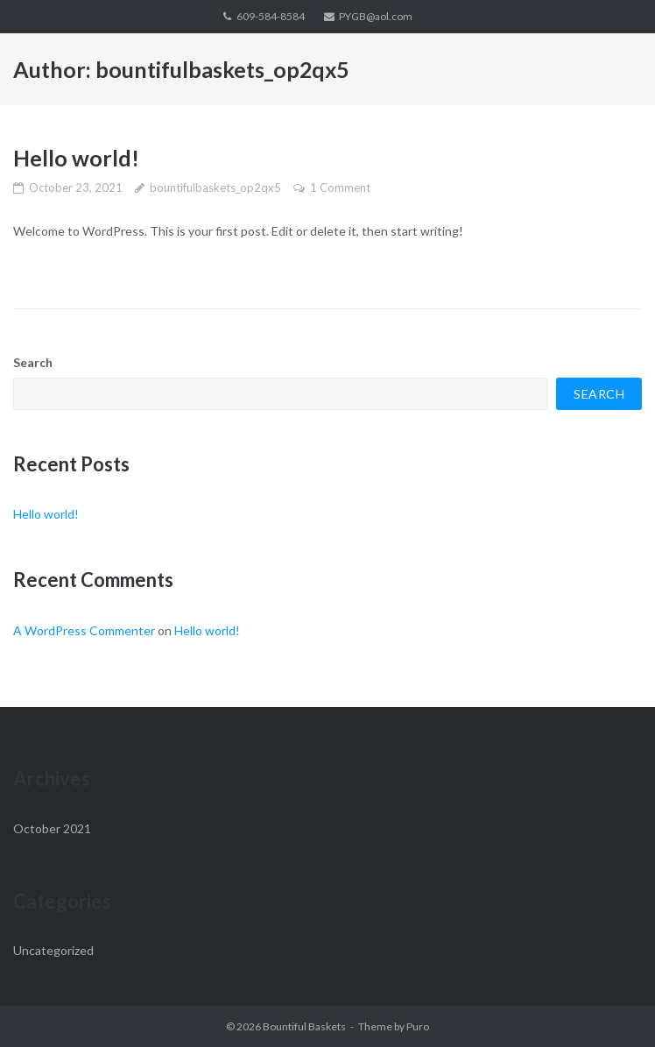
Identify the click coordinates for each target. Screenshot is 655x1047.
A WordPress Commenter (84, 630)
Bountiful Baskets (304, 1026)
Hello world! (76, 158)
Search (33, 362)
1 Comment (340, 187)
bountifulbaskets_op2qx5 (215, 187)
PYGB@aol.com (375, 16)
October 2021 (52, 828)
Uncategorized (53, 950)
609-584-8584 (270, 16)
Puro (417, 1026)
